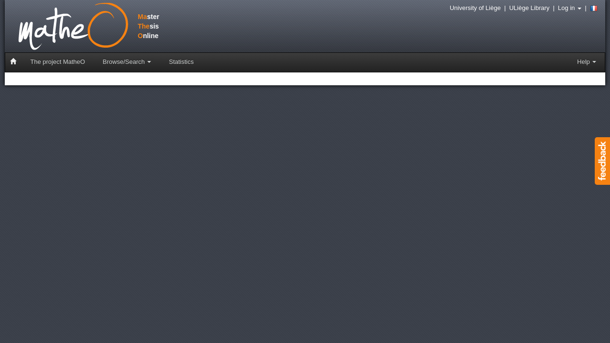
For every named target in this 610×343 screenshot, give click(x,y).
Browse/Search (127, 61)
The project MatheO (57, 61)
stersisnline (78, 27)
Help (586, 61)
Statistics (181, 61)
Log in (569, 7)
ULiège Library (529, 7)
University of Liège (475, 7)
